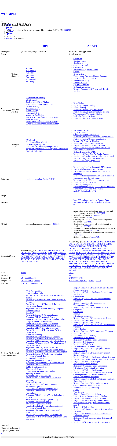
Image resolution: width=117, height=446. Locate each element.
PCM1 (92, 255)
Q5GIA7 (83, 281)
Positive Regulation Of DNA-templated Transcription (46, 352)
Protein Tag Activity (33, 345)
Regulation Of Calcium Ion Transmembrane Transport (94, 357)
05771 (23, 275)
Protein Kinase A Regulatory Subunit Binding (91, 112)
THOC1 (78, 266)
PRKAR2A (109, 257)
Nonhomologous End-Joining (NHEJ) (40, 179)
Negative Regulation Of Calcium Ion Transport (91, 353)
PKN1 (103, 255)
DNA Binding (31, 100)
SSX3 (71, 263)
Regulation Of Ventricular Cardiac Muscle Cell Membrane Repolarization (91, 149)
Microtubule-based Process (84, 338)
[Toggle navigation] (2, 21)
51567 (23, 273)
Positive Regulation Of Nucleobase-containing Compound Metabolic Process (44, 355)
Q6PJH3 (91, 281)
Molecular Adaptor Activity (84, 116)
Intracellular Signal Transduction (38, 404)
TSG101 (102, 266)
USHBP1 (87, 268)
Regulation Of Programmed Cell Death (41, 391)
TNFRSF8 (35, 259)
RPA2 (100, 259)
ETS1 (55, 253)
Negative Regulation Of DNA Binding (40, 360)
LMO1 (89, 253)
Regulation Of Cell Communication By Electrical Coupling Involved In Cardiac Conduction (92, 373)
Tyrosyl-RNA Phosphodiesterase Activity (42, 117)
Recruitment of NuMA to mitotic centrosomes (91, 180)
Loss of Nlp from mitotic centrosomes (88, 169)
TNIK (89, 266)
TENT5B (110, 263)
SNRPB (104, 261)
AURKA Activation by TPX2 (84, 191)
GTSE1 (83, 250)
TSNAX (109, 266)
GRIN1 (77, 250)
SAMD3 (72, 261)
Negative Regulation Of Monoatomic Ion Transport (93, 318)
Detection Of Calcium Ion (83, 407)
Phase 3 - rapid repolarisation (84, 182)
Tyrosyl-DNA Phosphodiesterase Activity (42, 122)
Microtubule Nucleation (82, 130)
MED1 (112, 253)
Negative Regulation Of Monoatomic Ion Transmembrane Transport (89, 304)
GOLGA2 (25, 255)
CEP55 (78, 246)
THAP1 (72, 266)
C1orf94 (104, 242)
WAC (106, 268)
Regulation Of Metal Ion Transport (86, 361)
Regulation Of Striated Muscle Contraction (90, 366)
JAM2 (31, 255)
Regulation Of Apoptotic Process (38, 376)
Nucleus (29, 68)
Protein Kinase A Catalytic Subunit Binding (90, 396)
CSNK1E (98, 246)
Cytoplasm (30, 75)
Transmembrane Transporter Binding (87, 114)
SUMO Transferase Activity (37, 367)
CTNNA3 (72, 248)
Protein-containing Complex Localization (89, 139)
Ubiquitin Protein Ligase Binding (39, 321)
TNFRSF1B (25, 259)
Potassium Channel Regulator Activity (88, 110)
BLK (23, 253)
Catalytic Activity (32, 106)
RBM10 (87, 259)
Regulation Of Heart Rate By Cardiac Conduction (92, 154)
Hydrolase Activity (33, 113)
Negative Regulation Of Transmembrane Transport (93, 331)
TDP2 (44, 45)
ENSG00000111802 (29, 278)
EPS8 (50, 253)
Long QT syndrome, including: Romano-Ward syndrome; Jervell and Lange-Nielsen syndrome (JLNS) (92, 202)
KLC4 (83, 253)
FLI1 (64, 253)
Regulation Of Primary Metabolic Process (42, 347)
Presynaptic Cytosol (33, 382)
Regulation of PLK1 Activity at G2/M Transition (92, 167)
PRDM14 (101, 257)
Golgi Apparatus (79, 61)
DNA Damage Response (35, 144)
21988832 (66, 30)
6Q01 (41, 283)
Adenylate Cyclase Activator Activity (87, 322)
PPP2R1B (80, 257)
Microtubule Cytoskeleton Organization (88, 368)
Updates (9, 33)
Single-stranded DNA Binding (37, 102)
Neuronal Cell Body (81, 80)
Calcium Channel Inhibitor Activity (87, 394)
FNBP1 (99, 248)
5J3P (27, 283)
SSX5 (76, 263)
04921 (71, 275)
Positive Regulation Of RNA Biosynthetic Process (45, 350)
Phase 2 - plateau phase (82, 184)
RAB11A (51, 255)
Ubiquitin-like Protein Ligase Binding (40, 371)
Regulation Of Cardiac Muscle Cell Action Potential (93, 359)
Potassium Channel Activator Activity (88, 118)
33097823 (97, 215)
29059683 (89, 217)
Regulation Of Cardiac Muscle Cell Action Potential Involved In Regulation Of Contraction (93, 157)
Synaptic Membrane (81, 85)
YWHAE (72, 270)
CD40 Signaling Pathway (35, 293)
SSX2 (109, 261)
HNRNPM (97, 250)
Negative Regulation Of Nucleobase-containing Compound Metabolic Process (44, 407)
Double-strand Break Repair (37, 142)
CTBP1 (106, 246)
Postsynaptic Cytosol (34, 386)
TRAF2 (42, 259)
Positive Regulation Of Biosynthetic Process (43, 304)
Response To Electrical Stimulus (86, 141)
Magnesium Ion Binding (35, 98)
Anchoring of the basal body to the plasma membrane (94, 187)
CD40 (34, 253)
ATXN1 (63, 250)
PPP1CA (72, 257)
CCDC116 (92, 244)
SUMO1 (36, 257)
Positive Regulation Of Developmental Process (44, 415)
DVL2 (44, 253)
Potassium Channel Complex (84, 78)
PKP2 (109, 255)
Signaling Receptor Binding (84, 105)
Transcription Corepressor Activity (39, 104)
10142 (71, 273)
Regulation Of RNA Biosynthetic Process (42, 328)
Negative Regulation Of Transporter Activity (90, 307)
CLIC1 (83, 246)
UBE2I (23, 261)
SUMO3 (51, 257)
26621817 (56, 224)
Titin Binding (78, 392)
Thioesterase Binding (34, 334)
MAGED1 (105, 253)
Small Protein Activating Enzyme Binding (42, 399)
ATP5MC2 (56, 250)
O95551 (37, 281)
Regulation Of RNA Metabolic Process (41, 317)
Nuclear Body (31, 79)
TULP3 (81, 268)
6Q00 (36, 283)
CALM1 (111, 242)
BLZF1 (98, 242)
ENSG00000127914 (76, 278)
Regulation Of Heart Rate (83, 320)
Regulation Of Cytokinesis (83, 342)
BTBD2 (28, 253)
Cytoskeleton (78, 74)
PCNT (98, 255)
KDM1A (72, 253)
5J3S (32, 283)
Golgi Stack (78, 63)
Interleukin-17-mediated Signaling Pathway (43, 337)
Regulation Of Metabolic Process (38, 402)
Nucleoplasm (31, 71)
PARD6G (86, 255)
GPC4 (71, 250)
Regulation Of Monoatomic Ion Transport (89, 398)
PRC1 (94, 257)
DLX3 (39, 253)
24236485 (101, 213)
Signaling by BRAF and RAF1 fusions (88, 189)
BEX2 (92, 242)
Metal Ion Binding (33, 119)
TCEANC (97, 263)
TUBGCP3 (73, 268)
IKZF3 (104, 250)
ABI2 (87, 242)
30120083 (94, 230)
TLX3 (84, 266)
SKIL (57, 255)
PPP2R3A (88, 257)
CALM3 (79, 244)
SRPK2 (30, 257)
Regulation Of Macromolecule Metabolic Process (45, 363)
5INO (23, 283)
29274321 (88, 222)
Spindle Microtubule (81, 333)
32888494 (95, 237)
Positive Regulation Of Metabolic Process (42, 315)
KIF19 (78, 253)
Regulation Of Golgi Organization (86, 161)
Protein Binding (32, 111)
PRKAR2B (73, 259)
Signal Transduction (81, 132)
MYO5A (72, 255)
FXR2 (105, 248)
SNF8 (98, 261)
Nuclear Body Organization (36, 358)
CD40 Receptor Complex (35, 291)
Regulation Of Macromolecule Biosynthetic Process (46, 341)
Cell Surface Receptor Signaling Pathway (42, 146)
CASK (85, 244)
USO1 (94, 268)
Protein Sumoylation (34, 306)
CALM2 (72, 244)
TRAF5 (55, 259)
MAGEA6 (96, 253)
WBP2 (29, 261)
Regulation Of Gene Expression (38, 365)
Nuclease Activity (33, 109)
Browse (9, 27)
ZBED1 (36, 261)
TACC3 (90, 263)
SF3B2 (85, 261)
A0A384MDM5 (27, 281)
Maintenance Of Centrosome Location (88, 143)
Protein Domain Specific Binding (86, 377)
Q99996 (98, 281)
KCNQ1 (111, 250)
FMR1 (93, 248)
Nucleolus (30, 73)
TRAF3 (48, 259)
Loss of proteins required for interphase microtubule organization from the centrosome (93, 177)
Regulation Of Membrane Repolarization (89, 145)
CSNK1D (91, 246)
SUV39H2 (83, 263)
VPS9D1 (100, 268)
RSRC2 (106, 259)
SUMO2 (43, 257)
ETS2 (60, 253)
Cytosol (76, 72)
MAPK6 (37, 255)
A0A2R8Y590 (74, 281)
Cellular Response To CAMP (84, 152)
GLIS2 (110, 248)
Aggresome (30, 77)
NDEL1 (79, 255)
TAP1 (57, 257)
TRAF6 (61, 259)
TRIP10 (95, 266)
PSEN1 (44, 255)
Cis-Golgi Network (80, 65)
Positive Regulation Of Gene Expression (41, 384)
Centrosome (78, 67)
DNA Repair (30, 140)
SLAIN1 (91, 261)
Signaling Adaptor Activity (36, 373)
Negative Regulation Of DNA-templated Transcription (47, 149)
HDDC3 (89, 250)
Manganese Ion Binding (35, 115)
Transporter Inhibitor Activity (84, 335)
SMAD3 (63, 255)
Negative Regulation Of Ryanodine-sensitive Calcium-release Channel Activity (90, 384)
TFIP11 (62, 257)
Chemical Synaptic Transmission (86, 135)
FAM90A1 (86, 248)
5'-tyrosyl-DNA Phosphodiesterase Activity (42, 124)
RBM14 (94, 259)
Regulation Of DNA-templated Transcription (43, 326)
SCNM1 (79, 261)
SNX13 (24, 257)
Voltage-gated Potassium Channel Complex (90, 76)
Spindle (76, 390)
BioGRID (9, 38)
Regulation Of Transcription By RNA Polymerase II (46, 343)
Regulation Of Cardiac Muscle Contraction (90, 340)
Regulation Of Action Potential (85, 364)
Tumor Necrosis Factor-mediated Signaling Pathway (46, 319)
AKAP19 (41, 250)
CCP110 (109, 244)
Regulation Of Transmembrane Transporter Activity (93, 422)
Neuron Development (34, 151)
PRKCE (81, 259)
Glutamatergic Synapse (82, 87)
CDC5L (72, 246)
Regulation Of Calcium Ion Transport (87, 370)
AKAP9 (92, 45)
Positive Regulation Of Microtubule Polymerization (93, 137)
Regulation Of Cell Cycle (83, 344)
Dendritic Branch (80, 83)
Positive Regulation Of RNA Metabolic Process (44, 339)
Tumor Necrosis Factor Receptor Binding (42, 324)
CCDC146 (101, 244)
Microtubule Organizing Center (85, 70)
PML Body (30, 81)
